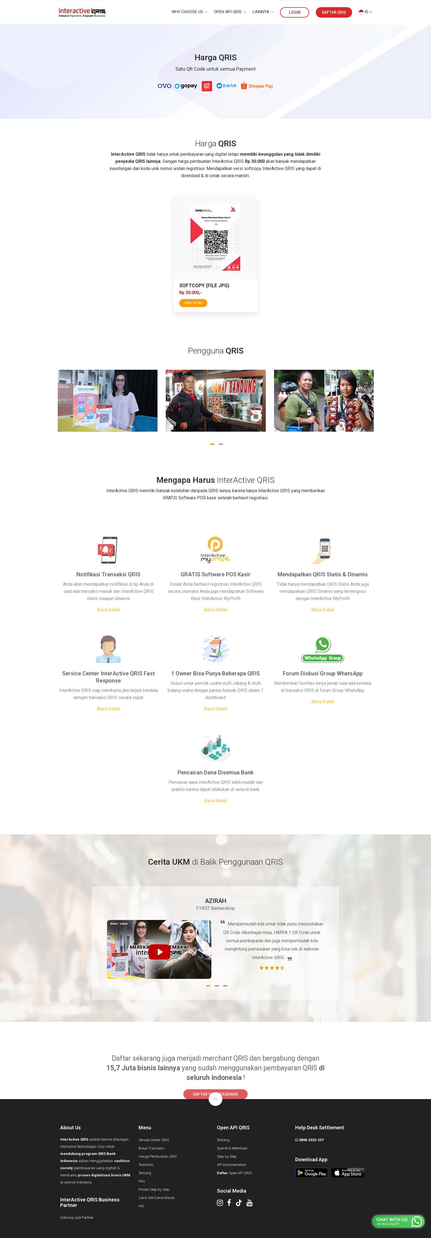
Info (141, 1206)
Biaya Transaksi (151, 1148)
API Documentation (231, 1165)
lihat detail (193, 303)
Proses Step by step (154, 1189)
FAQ (142, 1181)
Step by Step (227, 1156)
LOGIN (294, 12)
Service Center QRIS (154, 1140)
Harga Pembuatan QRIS (158, 1156)
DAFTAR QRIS (334, 12)
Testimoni (146, 1165)
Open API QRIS (234, 1173)
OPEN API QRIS (230, 11)
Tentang (145, 1173)
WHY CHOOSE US (190, 11)
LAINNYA (263, 11)
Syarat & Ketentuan (232, 1148)
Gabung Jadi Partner (77, 1217)
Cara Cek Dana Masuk (157, 1198)
